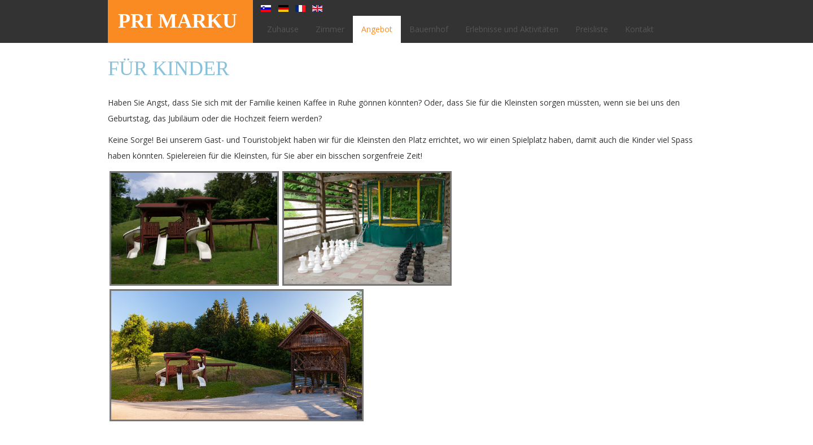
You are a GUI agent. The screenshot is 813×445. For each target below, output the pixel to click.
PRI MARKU (177, 21)
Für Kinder (168, 68)
